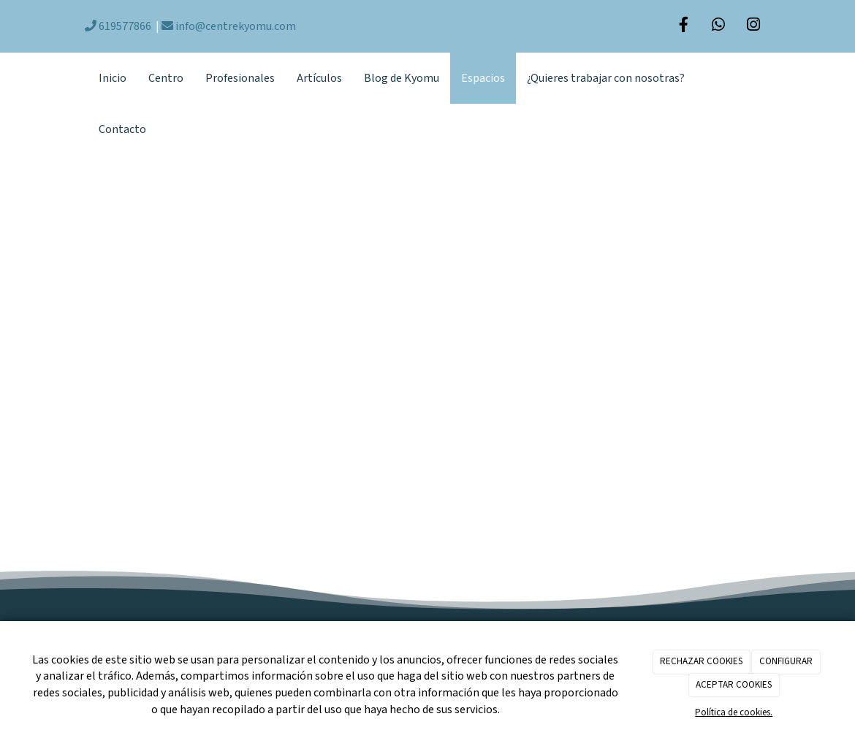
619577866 (118, 26)
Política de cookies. (733, 712)
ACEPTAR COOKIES (734, 684)
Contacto (122, 129)
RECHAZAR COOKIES (701, 661)
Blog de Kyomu (401, 78)
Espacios (483, 78)
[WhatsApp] (718, 26)
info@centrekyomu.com (229, 26)
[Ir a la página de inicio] (80, 78)
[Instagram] (753, 26)
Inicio (112, 78)
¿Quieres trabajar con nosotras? (606, 78)
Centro (165, 78)
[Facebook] (683, 26)
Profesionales (240, 78)
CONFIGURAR (786, 661)
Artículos (319, 78)
